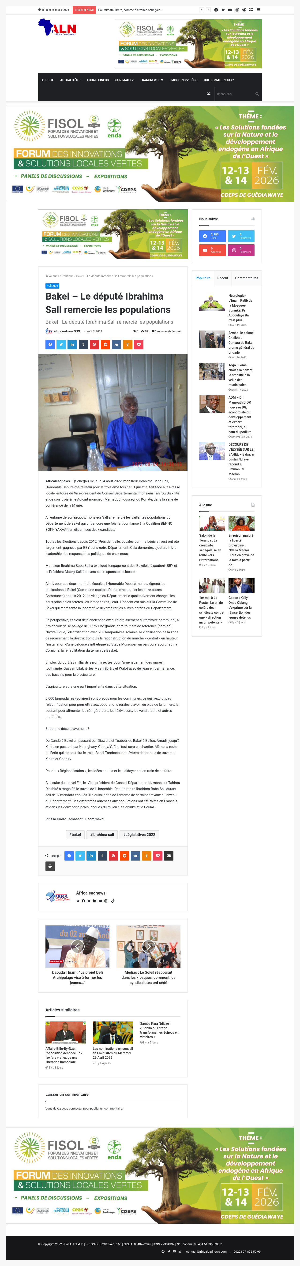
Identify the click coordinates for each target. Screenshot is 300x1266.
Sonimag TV (124, 80)
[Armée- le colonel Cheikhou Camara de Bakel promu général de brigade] (212, 339)
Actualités (69, 80)
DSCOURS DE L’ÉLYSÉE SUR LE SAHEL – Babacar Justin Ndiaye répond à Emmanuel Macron (242, 459)
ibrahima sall (103, 834)
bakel (76, 834)
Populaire (202, 278)
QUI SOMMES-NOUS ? (219, 80)
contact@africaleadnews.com (206, 1251)
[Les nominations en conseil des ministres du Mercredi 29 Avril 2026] (113, 1032)
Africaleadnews (63, 331)
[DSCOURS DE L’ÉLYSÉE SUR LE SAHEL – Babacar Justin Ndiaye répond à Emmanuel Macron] (212, 451)
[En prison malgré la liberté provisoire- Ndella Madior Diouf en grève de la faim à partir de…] (242, 523)
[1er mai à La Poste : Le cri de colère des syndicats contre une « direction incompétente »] (212, 585)
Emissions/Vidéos (183, 80)
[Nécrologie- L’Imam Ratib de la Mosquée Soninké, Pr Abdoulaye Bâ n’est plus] (212, 302)
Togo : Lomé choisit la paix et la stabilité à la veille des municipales (240, 375)
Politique (68, 276)
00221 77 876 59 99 (247, 1251)
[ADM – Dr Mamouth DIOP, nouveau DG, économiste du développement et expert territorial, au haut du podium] (212, 404)
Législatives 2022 (140, 834)
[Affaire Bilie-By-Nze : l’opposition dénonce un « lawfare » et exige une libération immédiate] (65, 1032)
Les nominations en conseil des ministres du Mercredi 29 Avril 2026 (113, 1053)
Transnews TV (151, 80)
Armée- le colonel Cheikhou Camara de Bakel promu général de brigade (242, 342)
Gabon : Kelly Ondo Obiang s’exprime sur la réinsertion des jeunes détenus (240, 607)
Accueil (47, 80)
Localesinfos (98, 80)
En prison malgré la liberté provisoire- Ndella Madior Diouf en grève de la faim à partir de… (241, 550)
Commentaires (246, 278)
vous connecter (72, 1108)
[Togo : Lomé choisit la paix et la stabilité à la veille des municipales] (212, 371)
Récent (222, 278)
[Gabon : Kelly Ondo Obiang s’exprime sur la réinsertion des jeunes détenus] (242, 585)
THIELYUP (76, 1244)
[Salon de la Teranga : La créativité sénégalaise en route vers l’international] (212, 523)
